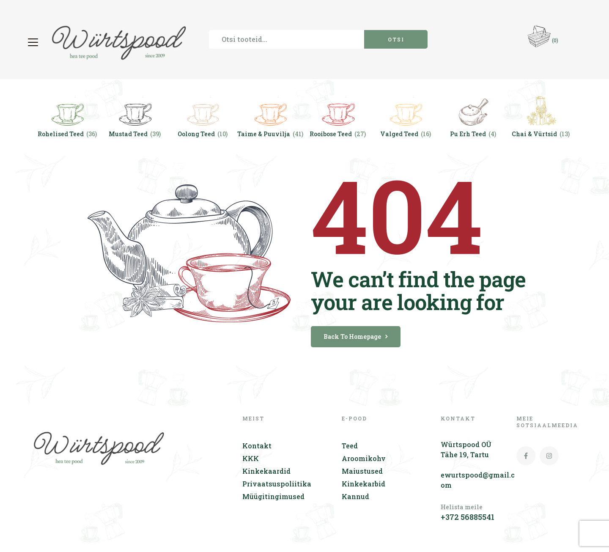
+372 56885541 (467, 517)
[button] (34, 42)
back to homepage (356, 336)
